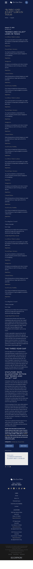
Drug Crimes (21, 454)
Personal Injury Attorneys (11, 62)
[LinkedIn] (14, 501)
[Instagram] (19, 501)
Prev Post (9, 458)
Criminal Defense (9, 86)
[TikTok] (21, 501)
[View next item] (10, 479)
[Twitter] (16, 501)
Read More (7, 58)
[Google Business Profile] (8, 501)
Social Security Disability (11, 98)
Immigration (8, 74)
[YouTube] (24, 501)
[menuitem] (10, 567)
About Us (16, 511)
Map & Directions (16, 530)
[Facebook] (11, 501)
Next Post (24, 458)
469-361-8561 (16, 497)
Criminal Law (14, 454)
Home (16, 508)
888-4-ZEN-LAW (17, 446)
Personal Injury (16, 513)
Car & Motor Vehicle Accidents (12, 49)
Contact (16, 519)
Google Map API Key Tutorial (12, 248)
